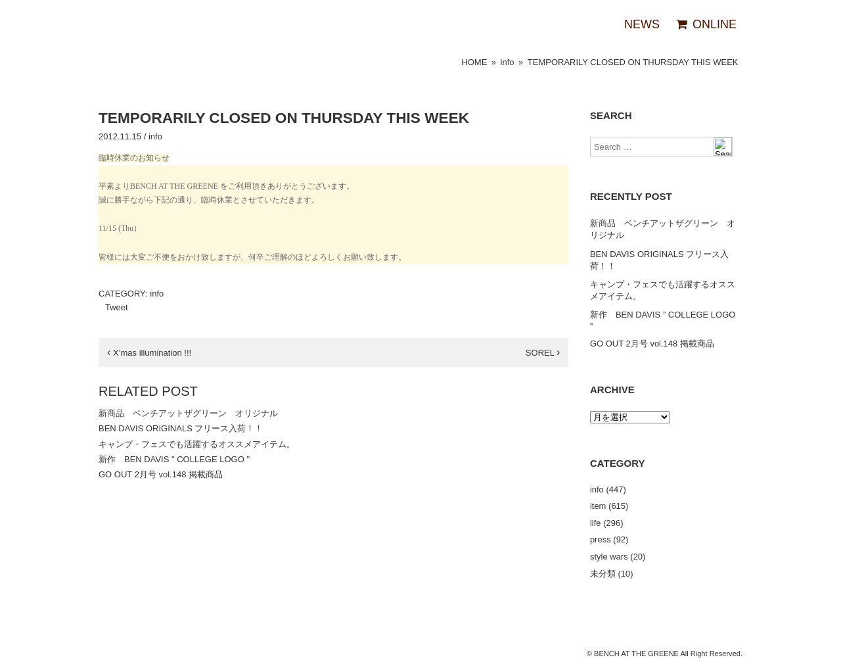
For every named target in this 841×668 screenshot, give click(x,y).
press (600, 539)
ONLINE (705, 24)
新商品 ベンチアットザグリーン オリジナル (188, 413)
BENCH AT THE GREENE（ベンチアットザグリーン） (125, 25)
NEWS (642, 24)
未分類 (603, 574)
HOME (474, 62)
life (595, 523)
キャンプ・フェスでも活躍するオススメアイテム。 (197, 444)
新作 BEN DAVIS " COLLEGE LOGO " (174, 459)
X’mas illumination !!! (149, 353)
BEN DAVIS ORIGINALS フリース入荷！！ (181, 428)
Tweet (116, 307)
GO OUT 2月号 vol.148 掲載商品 (161, 474)
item (598, 506)
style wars (609, 556)
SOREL (543, 353)
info (507, 62)
